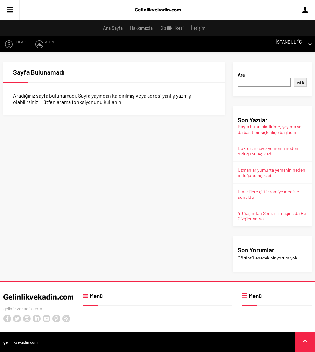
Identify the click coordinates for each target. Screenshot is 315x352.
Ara (241, 75)
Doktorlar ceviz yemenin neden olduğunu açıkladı (268, 150)
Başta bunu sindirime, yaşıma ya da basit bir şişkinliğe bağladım (269, 129)
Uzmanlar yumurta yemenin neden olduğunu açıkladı (271, 172)
